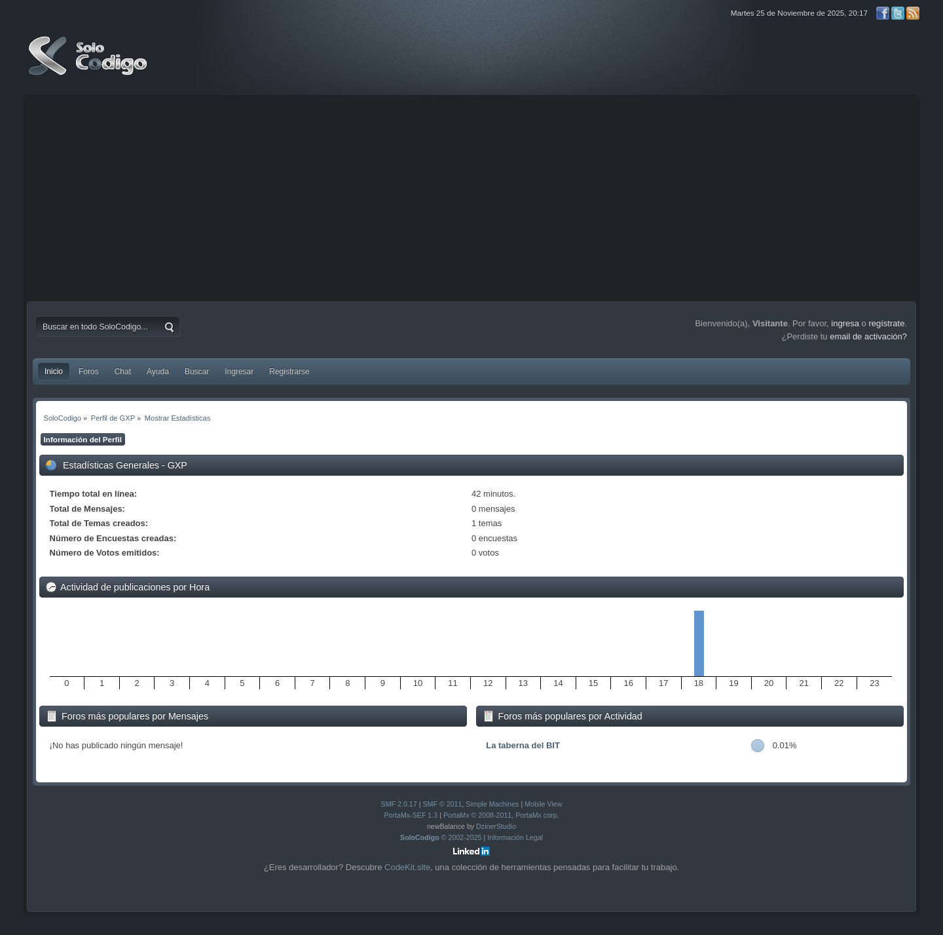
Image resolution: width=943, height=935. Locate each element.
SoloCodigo (89, 65)
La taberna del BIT (523, 745)
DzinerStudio (496, 826)
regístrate (886, 323)
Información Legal (515, 837)
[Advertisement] (471, 196)
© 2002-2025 (441, 837)
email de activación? (868, 336)
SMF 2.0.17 (399, 804)
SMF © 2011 (442, 804)
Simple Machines (492, 804)
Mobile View (543, 804)
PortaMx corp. (537, 815)
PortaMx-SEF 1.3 (410, 815)
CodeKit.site (407, 867)
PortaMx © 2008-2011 (477, 815)
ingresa (845, 323)
